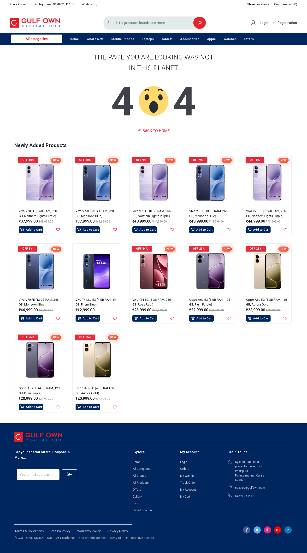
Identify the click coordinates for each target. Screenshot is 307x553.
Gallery (137, 496)
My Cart (185, 496)
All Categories (142, 469)
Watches (230, 39)
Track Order (18, 4)
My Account (188, 489)
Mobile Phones (122, 39)
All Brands (139, 475)
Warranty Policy (89, 531)
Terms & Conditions (29, 531)
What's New (95, 39)
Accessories (189, 39)
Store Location (142, 510)
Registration (287, 23)
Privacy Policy (117, 531)
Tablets (166, 39)
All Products (141, 482)
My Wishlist (187, 475)
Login (264, 23)
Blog (136, 503)
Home (74, 39)
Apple (211, 39)
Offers (249, 39)
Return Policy (61, 531)
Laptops (148, 39)
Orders (184, 469)
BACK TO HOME (154, 131)
